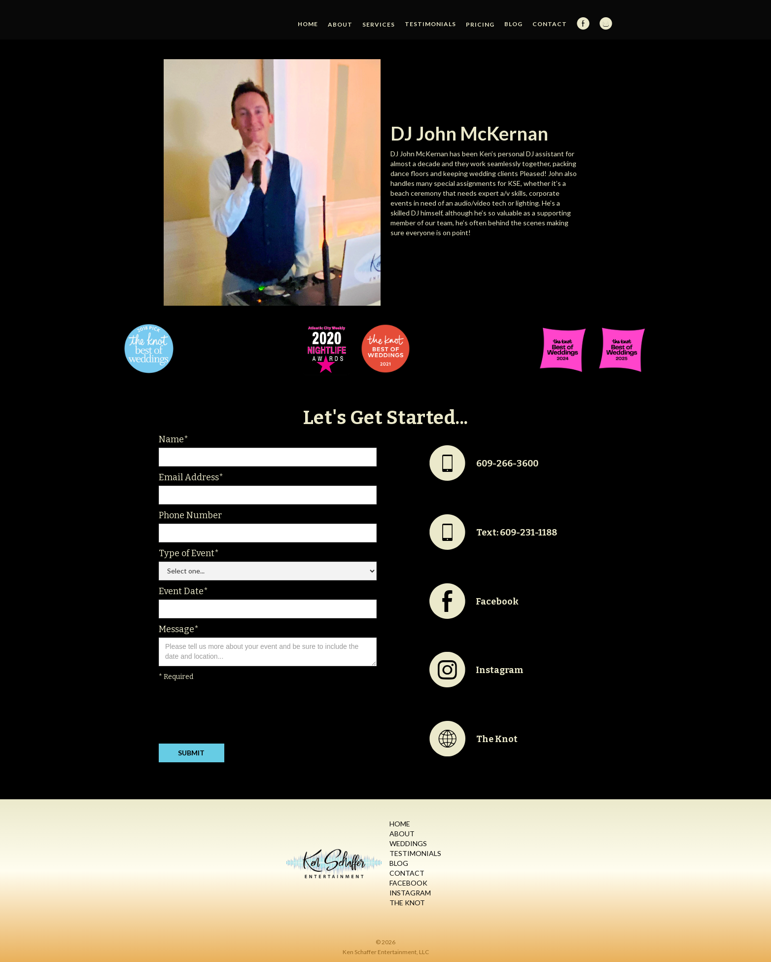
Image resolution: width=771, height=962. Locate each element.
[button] (340, 24)
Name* (173, 439)
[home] (209, 5)
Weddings (408, 843)
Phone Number (190, 515)
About (402, 833)
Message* (179, 629)
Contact (549, 24)
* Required (176, 677)
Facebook (408, 883)
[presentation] (234, 714)
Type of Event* (189, 553)
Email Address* (191, 477)
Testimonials (430, 24)
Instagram (410, 893)
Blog (513, 24)
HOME (308, 24)
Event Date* (183, 591)
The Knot (407, 902)
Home (399, 823)
